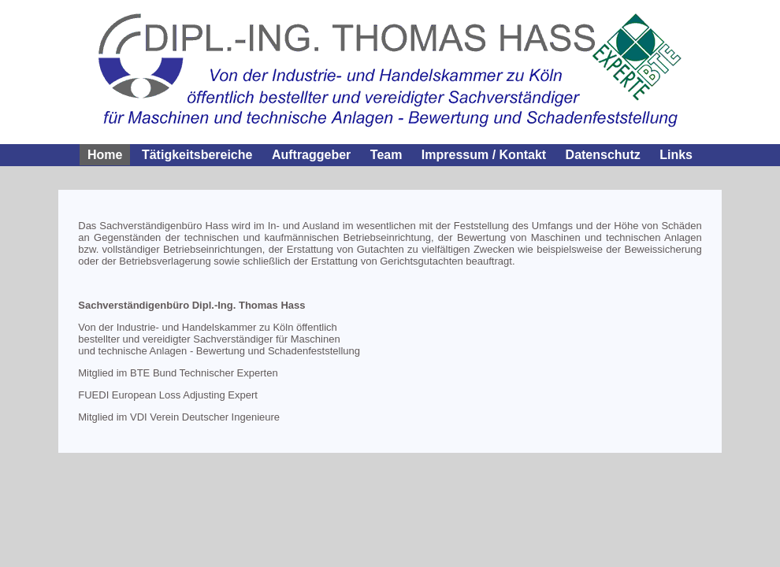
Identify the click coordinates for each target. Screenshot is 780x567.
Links (676, 154)
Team (386, 154)
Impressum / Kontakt (484, 154)
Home (104, 154)
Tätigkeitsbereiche (197, 154)
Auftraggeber (311, 154)
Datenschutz (603, 154)
